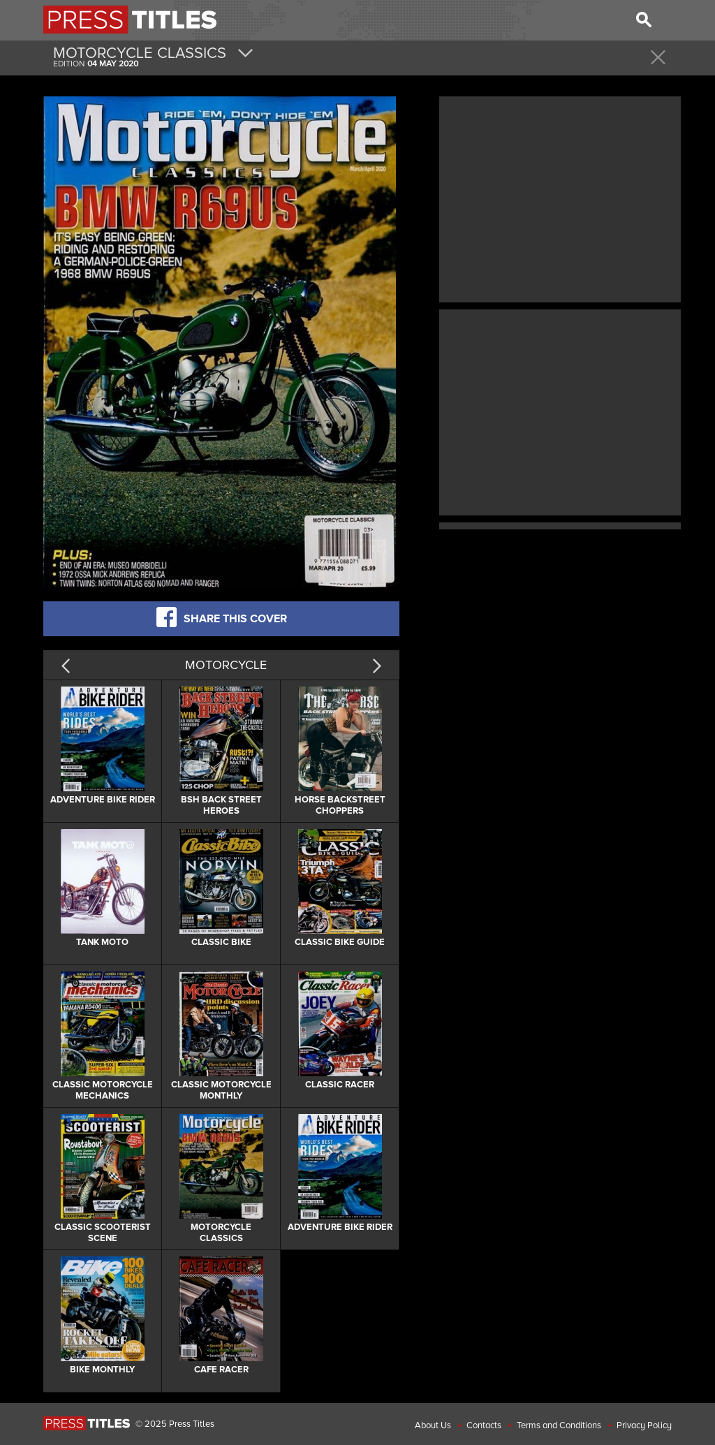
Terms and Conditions (559, 1425)
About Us (433, 1425)
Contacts (483, 1425)
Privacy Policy (644, 1425)
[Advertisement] (560, 197)
